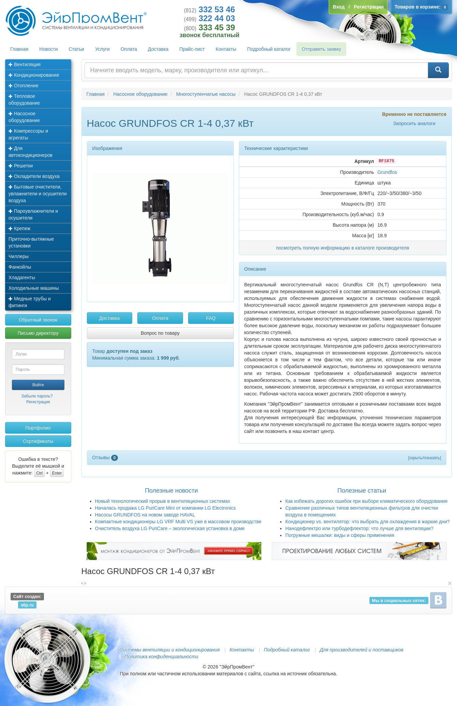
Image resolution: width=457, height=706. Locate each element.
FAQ (211, 318)
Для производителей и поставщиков (361, 649)
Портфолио (38, 428)
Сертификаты (38, 441)
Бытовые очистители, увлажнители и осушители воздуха (38, 193)
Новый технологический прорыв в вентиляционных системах (162, 501)
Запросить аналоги (414, 123)
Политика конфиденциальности (161, 656)
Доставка (158, 49)
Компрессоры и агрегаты (28, 134)
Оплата (129, 49)
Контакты (226, 49)
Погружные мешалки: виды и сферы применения (339, 535)
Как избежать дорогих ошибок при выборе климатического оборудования (366, 501)
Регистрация (38, 402)
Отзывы (105, 457)
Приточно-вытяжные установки (31, 242)
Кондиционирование (34, 75)
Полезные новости (171, 490)
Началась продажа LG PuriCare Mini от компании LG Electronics (165, 508)
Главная (19, 49)
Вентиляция (25, 64)
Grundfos (387, 172)
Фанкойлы (20, 267)
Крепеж (19, 228)
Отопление (24, 85)
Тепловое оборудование (24, 99)
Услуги (102, 49)
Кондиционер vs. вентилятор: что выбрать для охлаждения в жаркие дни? (367, 521)
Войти (38, 384)
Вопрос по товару (160, 333)
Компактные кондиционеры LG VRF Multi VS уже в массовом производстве (178, 521)
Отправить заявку (321, 49)
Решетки (21, 165)
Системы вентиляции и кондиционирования (169, 649)
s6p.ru (27, 604)
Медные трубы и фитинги (30, 302)
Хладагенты (22, 277)
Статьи (76, 49)
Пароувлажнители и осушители (33, 214)
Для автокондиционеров (30, 152)
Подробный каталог (269, 49)
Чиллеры (19, 256)
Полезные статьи (361, 490)
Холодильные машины (34, 288)
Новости (48, 49)
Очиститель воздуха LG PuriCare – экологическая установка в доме (170, 528)
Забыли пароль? (37, 396)
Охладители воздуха (34, 176)
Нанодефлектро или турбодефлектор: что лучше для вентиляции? (359, 528)
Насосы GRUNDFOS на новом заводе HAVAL (145, 514)
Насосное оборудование (24, 117)
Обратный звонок (38, 319)
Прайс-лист (192, 49)
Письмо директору (38, 333)
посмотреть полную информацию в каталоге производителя (342, 248)
